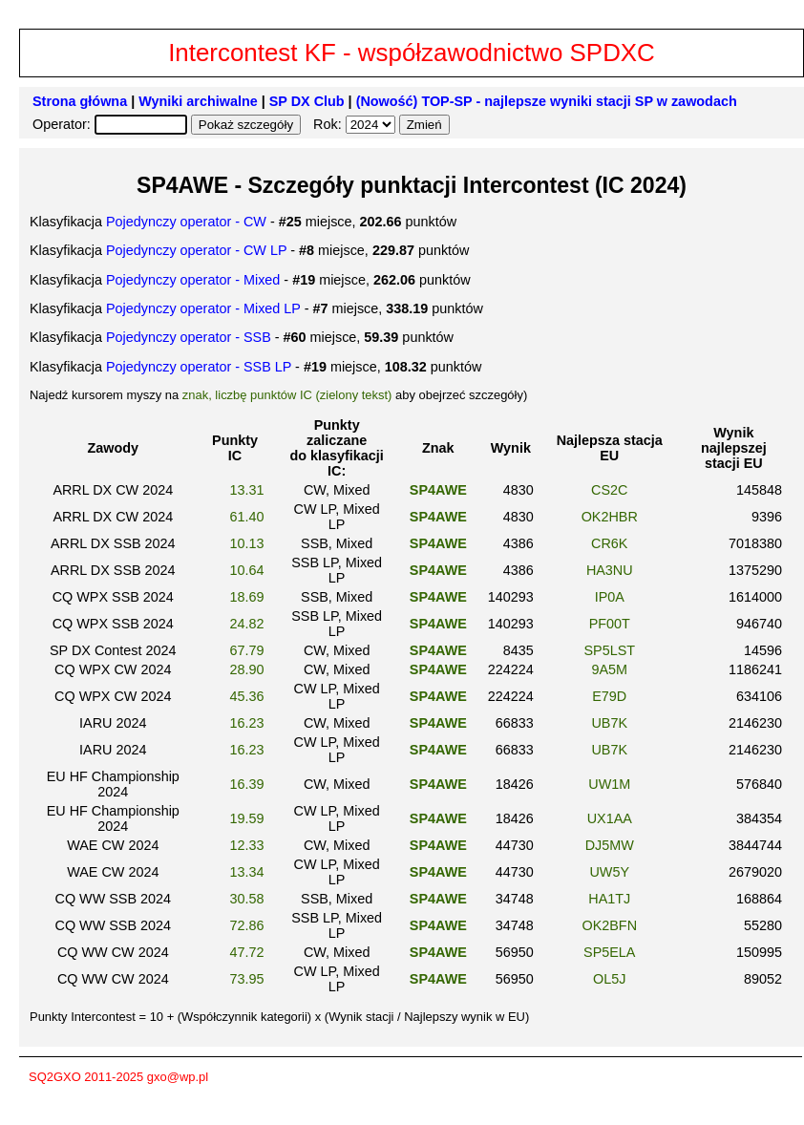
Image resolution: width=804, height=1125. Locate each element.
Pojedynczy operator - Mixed (193, 279)
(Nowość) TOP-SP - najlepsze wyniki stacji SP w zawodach (546, 101)
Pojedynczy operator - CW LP (196, 250)
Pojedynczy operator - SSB (188, 337)
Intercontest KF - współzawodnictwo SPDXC (411, 52)
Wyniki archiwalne (198, 101)
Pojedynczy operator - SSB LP (198, 366)
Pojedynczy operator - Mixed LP (203, 308)
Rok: (329, 124)
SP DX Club (307, 101)
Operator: (63, 124)
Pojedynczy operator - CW (186, 221)
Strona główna (79, 101)
